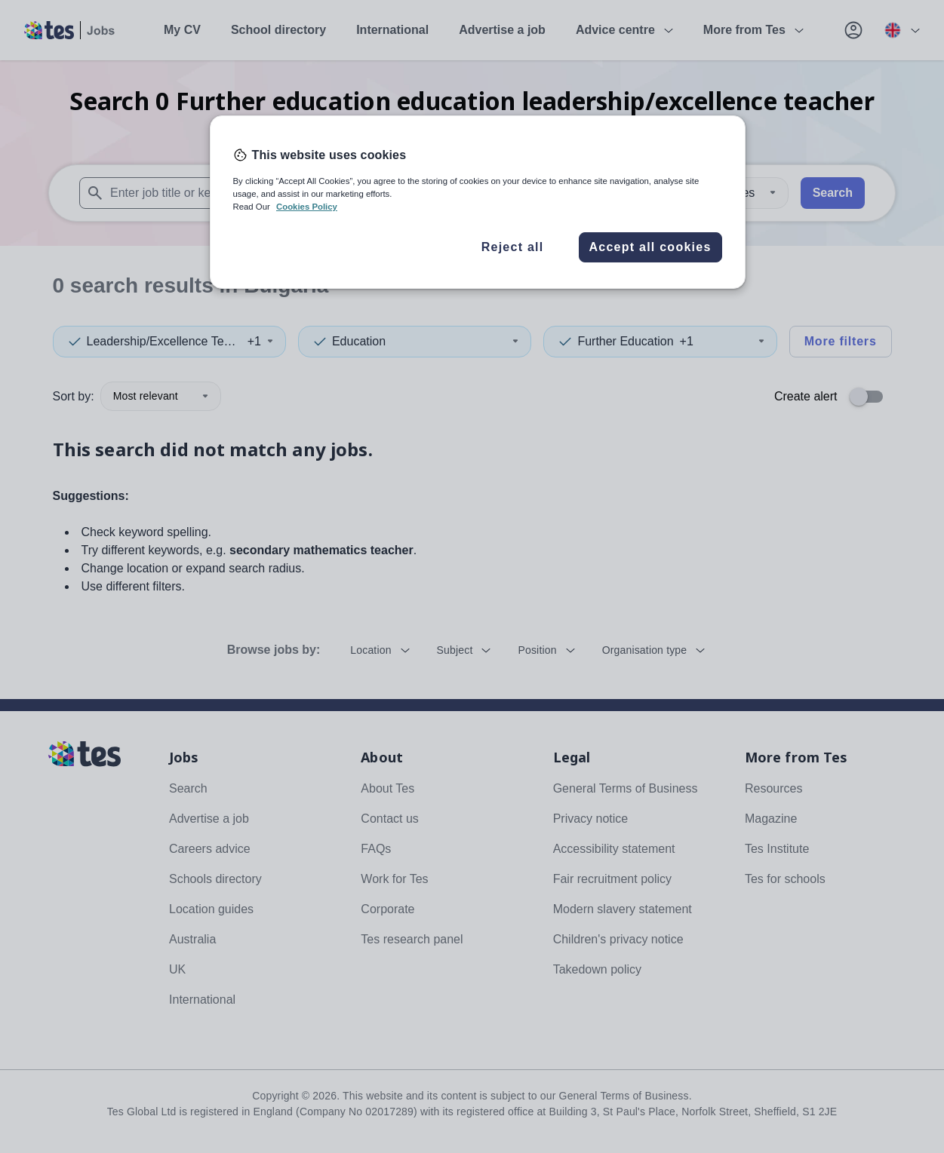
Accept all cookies (650, 247)
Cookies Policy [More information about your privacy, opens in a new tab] (306, 206)
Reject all (512, 247)
